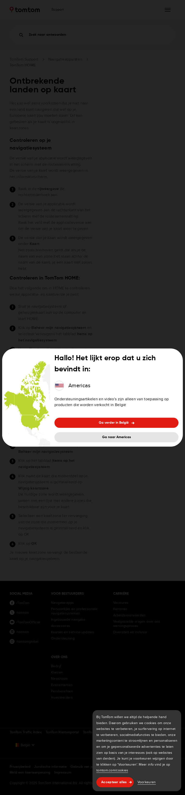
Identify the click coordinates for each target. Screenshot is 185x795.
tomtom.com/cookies (112, 770)
